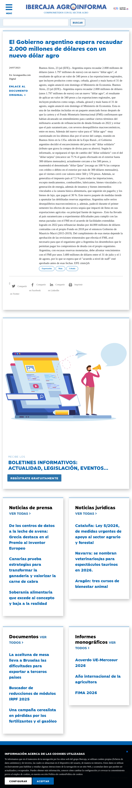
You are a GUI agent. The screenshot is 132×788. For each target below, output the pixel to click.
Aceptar (43, 781)
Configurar (18, 781)
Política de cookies (74, 774)
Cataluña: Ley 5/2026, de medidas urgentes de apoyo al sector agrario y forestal (98, 533)
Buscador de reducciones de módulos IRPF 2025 (32, 693)
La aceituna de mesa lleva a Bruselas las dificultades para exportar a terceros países (29, 665)
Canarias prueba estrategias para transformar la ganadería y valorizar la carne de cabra (32, 570)
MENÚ (9, 13)
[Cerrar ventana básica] (127, 751)
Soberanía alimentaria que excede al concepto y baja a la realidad (31, 597)
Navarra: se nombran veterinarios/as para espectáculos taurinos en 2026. (96, 561)
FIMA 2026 (86, 692)
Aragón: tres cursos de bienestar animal (97, 583)
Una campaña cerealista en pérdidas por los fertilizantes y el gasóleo (33, 715)
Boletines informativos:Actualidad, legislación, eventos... (58, 465)
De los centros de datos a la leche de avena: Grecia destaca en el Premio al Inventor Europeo (32, 536)
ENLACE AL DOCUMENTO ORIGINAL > (18, 90)
